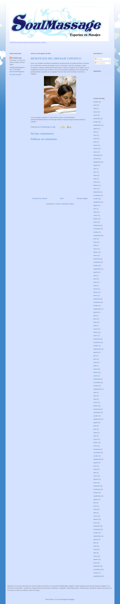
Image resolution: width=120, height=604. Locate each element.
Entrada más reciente (39, 198)
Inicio (62, 198)
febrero (95, 148)
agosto (95, 128)
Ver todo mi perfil (15, 74)
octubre (95, 102)
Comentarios (100, 63)
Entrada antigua (82, 198)
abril (94, 108)
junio (95, 105)
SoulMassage (17, 58)
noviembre (97, 195)
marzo (95, 112)
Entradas (99, 59)
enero (95, 115)
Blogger (71, 599)
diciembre (96, 118)
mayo (95, 138)
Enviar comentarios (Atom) (65, 204)
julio (94, 132)
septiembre (97, 125)
